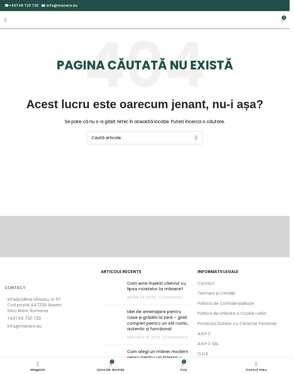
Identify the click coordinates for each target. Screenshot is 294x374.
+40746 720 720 (24, 318)
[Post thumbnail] (112, 290)
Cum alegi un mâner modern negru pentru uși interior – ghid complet (157, 357)
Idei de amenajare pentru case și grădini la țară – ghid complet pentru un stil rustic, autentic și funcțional (157, 320)
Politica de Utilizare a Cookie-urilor (232, 313)
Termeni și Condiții (216, 293)
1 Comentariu (170, 297)
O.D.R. (203, 354)
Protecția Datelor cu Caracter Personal (237, 323)
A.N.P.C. (205, 334)
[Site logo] (145, 19)
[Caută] (145, 137)
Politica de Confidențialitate (226, 303)
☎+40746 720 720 (21, 5)
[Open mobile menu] (5, 20)
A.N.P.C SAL (208, 344)
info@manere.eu (62, 5)
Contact (206, 283)
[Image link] (36, 274)
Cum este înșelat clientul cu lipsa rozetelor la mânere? (156, 286)
